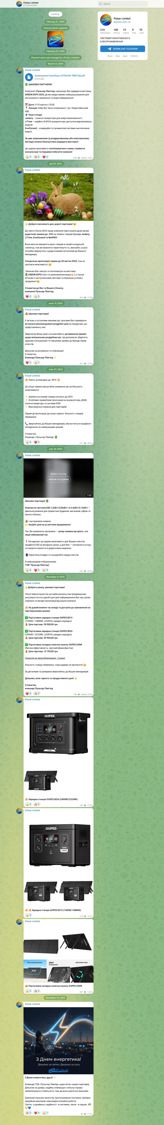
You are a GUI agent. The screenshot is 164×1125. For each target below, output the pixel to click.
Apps (125, 56)
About (110, 56)
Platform (134, 56)
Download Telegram (123, 48)
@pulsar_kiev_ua (122, 22)
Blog (118, 56)
